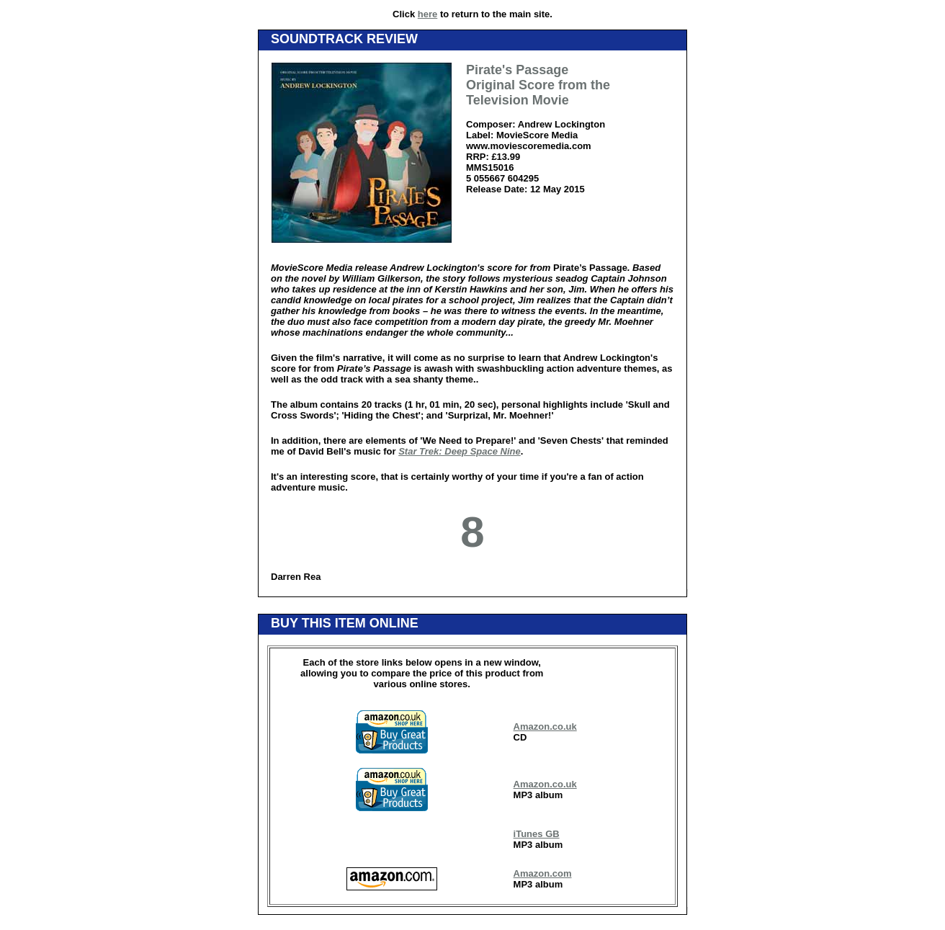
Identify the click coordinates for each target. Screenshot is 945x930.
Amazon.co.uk (545, 726)
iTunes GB (537, 833)
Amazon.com (543, 873)
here (427, 14)
